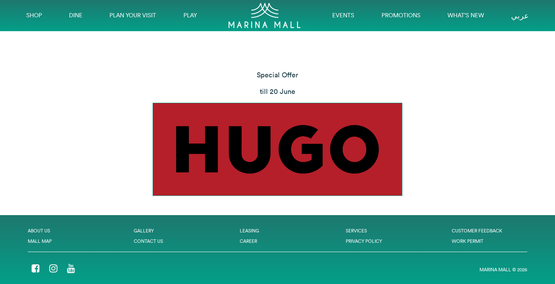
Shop (34, 15)
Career (248, 241)
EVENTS (343, 15)
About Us (39, 231)
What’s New (465, 15)
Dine (75, 15)
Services (356, 231)
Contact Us (148, 241)
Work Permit (467, 241)
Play (190, 15)
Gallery (144, 231)
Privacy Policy (364, 241)
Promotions (401, 15)
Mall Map (40, 241)
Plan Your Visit (132, 15)
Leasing (249, 231)
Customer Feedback (477, 231)
